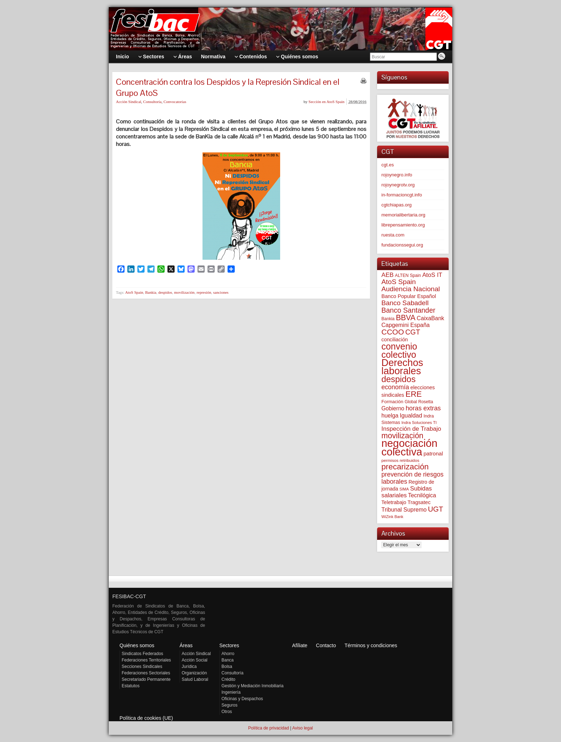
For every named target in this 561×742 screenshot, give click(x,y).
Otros (226, 711)
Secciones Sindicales (142, 666)
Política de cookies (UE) (146, 718)
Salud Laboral (195, 679)
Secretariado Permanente (146, 679)
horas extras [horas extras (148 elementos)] (423, 408)
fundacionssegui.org (402, 245)
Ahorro (227, 653)
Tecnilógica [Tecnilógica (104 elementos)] (422, 495)
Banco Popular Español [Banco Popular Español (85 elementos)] (408, 296)
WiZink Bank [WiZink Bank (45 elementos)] (392, 516)
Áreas (186, 645)
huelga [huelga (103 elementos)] (390, 416)
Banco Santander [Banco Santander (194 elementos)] (408, 310)
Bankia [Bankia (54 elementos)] (388, 318)
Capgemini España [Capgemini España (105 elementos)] (405, 325)
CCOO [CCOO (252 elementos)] (392, 332)
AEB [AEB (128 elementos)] (387, 275)
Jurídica (189, 666)
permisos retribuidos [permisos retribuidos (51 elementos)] (400, 460)
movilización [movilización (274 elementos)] (402, 435)
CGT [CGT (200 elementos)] (412, 332)
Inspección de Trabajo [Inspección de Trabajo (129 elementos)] (411, 428)
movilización (184, 292)
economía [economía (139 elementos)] (395, 387)
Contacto (326, 645)
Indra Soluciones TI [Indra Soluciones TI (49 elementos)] (419, 422)
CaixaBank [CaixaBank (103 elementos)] (430, 318)
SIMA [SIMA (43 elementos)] (404, 489)
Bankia (150, 292)
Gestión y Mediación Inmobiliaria (252, 685)
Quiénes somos (136, 645)
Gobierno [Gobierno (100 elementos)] (392, 408)
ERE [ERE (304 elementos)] (413, 394)
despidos (165, 292)
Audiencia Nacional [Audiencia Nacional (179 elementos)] (410, 289)
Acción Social (195, 660)
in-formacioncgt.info (401, 194)
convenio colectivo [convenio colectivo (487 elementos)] (399, 350)
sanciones (221, 292)
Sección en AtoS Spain (326, 101)
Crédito (228, 679)
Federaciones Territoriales (146, 660)
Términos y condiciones (371, 645)
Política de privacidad (268, 728)
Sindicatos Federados (142, 653)
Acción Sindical (128, 101)
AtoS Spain (134, 292)
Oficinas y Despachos (242, 698)
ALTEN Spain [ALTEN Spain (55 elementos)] (408, 275)
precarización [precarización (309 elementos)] (405, 466)
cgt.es (387, 164)
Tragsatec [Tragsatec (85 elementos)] (419, 502)
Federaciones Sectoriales (146, 672)
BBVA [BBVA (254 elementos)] (405, 317)
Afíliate (299, 645)
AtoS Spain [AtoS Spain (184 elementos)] (398, 281)
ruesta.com (392, 235)
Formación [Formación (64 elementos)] (392, 401)
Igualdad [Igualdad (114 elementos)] (411, 415)
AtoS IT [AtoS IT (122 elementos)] (432, 275)
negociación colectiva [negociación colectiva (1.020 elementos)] (409, 447)
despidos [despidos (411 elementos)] (398, 379)
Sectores (229, 645)
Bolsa (226, 666)
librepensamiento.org (403, 225)
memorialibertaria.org (403, 215)
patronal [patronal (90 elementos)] (433, 453)
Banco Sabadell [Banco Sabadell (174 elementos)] (405, 303)
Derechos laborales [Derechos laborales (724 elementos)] (402, 366)
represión (203, 292)
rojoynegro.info (396, 174)
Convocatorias (175, 101)
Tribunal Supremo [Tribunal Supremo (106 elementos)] (403, 510)
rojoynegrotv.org (398, 184)
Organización (194, 672)
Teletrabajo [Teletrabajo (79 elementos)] (393, 502)
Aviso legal (302, 728)
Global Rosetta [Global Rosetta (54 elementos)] (419, 401)
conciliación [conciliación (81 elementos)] (394, 339)
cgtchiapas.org (396, 205)
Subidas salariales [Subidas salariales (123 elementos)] (406, 492)
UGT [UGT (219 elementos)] (435, 509)
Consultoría (152, 101)
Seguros (229, 705)
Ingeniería (230, 692)
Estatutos (131, 685)
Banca (227, 660)
